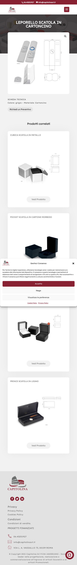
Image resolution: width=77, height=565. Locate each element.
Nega (38, 290)
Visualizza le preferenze (38, 297)
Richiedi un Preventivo (20, 109)
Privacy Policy (43, 303)
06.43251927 (20, 536)
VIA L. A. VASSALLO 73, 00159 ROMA (33, 548)
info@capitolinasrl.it (24, 542)
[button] (73, 263)
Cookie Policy (32, 303)
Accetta (38, 284)
